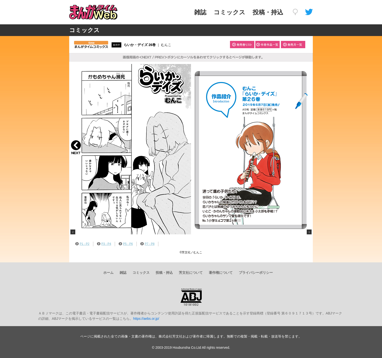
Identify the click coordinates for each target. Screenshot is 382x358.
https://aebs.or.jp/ (146, 319)
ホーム (108, 273)
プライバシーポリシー (256, 273)
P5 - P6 (126, 244)
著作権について (221, 273)
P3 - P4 (104, 244)
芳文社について (191, 273)
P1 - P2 (82, 244)
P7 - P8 (147, 244)
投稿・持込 (268, 12)
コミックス (229, 12)
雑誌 (200, 12)
